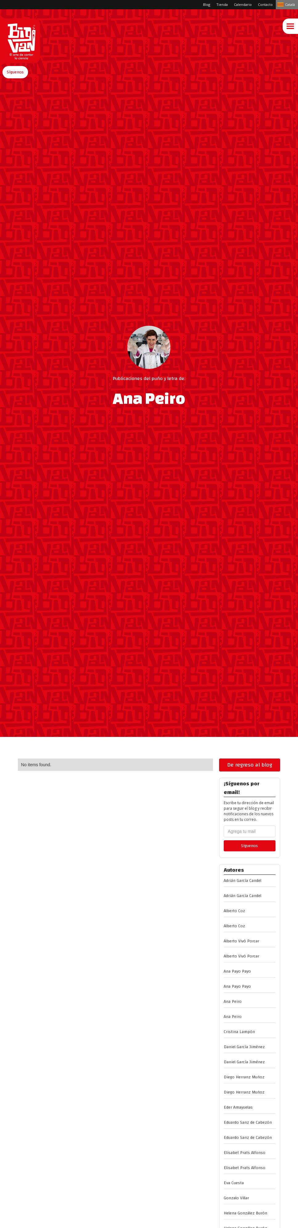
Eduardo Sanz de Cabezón (248, 1122)
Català (290, 4)
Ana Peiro (233, 1002)
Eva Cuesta (234, 1183)
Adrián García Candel (242, 881)
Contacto (265, 4)
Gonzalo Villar (236, 1198)
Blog (206, 4)
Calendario (243, 4)
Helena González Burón (245, 1213)
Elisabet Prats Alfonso (244, 1153)
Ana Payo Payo (237, 971)
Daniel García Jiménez (244, 1047)
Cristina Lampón (239, 1032)
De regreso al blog (249, 765)
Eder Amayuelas (238, 1107)
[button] (15, 72)
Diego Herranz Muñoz (244, 1077)
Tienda (222, 4)
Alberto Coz (234, 911)
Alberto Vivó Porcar (241, 941)
